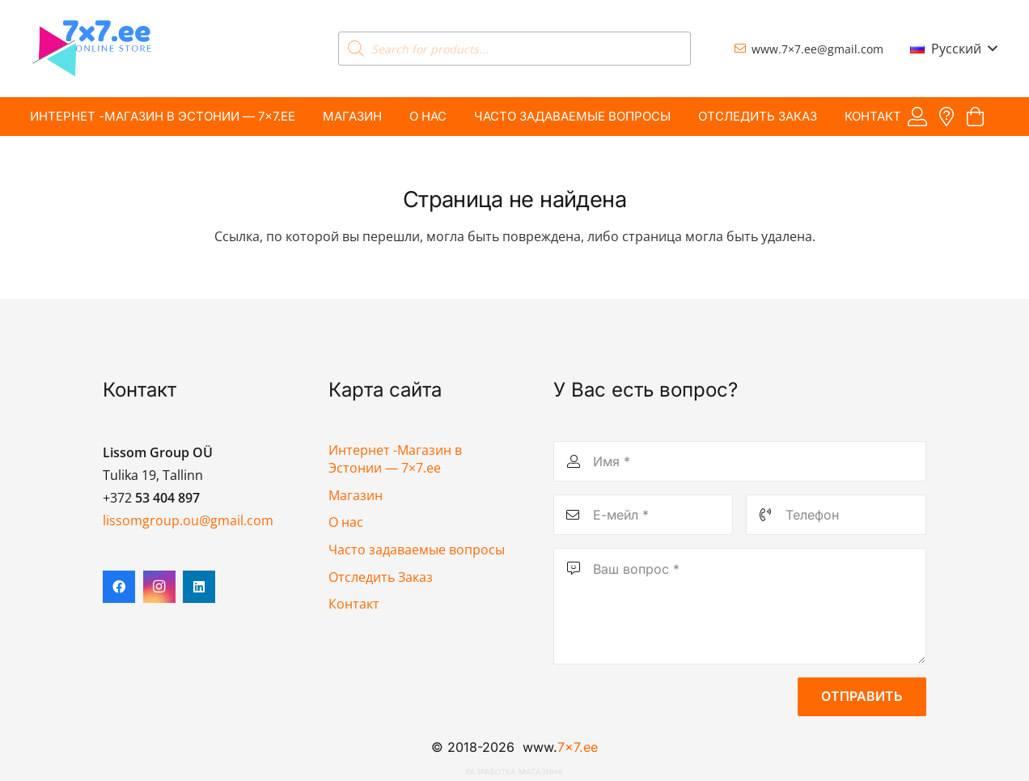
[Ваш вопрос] (739, 606)
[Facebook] (119, 587)
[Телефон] (835, 514)
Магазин (355, 495)
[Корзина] (975, 117)
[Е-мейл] (643, 514)
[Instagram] (159, 587)
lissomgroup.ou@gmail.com (188, 520)
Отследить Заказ (380, 577)
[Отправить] (862, 696)
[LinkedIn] (199, 587)
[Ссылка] (917, 116)
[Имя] (739, 461)
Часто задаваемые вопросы (416, 549)
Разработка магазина (514, 771)
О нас (345, 522)
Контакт (353, 604)
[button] (953, 49)
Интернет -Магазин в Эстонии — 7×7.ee (395, 459)
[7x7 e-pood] (92, 48)
